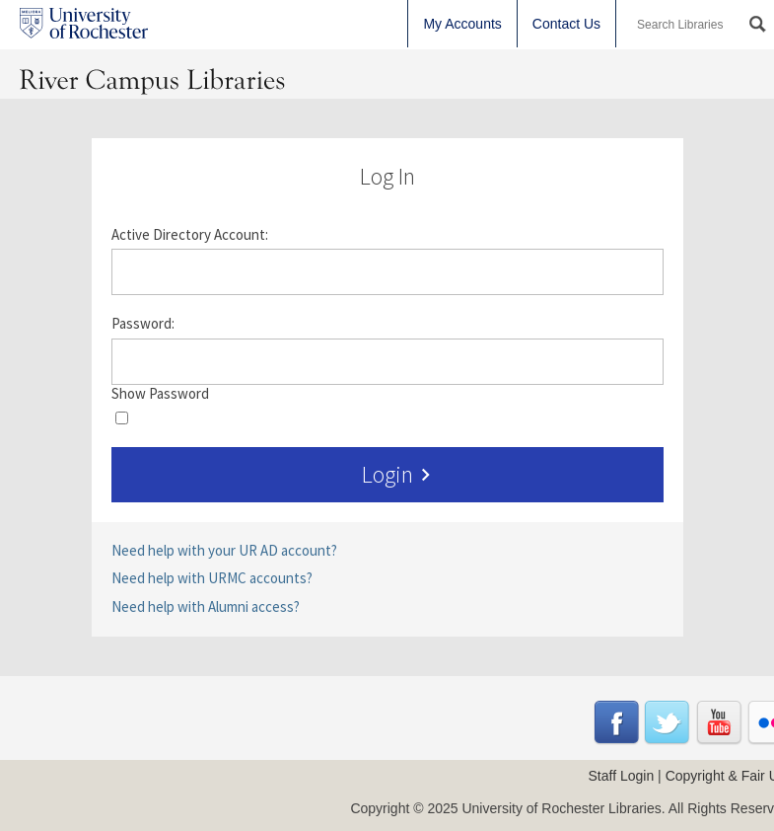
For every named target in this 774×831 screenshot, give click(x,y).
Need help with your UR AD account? (224, 550)
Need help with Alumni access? (205, 606)
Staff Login (622, 776)
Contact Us (566, 24)
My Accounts (462, 24)
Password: (143, 324)
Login (400, 474)
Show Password (160, 394)
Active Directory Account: (189, 235)
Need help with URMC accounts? (212, 577)
